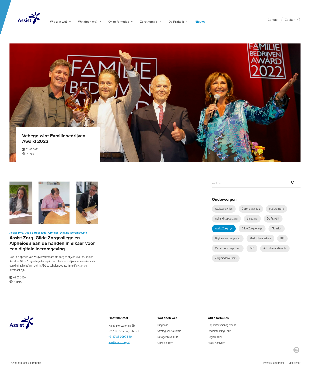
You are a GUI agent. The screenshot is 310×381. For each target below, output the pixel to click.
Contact (272, 20)
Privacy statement (273, 363)
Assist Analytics (216, 343)
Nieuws (200, 22)
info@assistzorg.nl (119, 342)
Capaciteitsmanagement (222, 325)
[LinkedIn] (296, 350)
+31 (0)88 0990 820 (120, 337)
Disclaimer (294, 363)
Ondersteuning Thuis (219, 331)
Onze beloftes (165, 343)
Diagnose (162, 325)
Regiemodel (215, 337)
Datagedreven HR (167, 337)
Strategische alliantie (169, 331)
